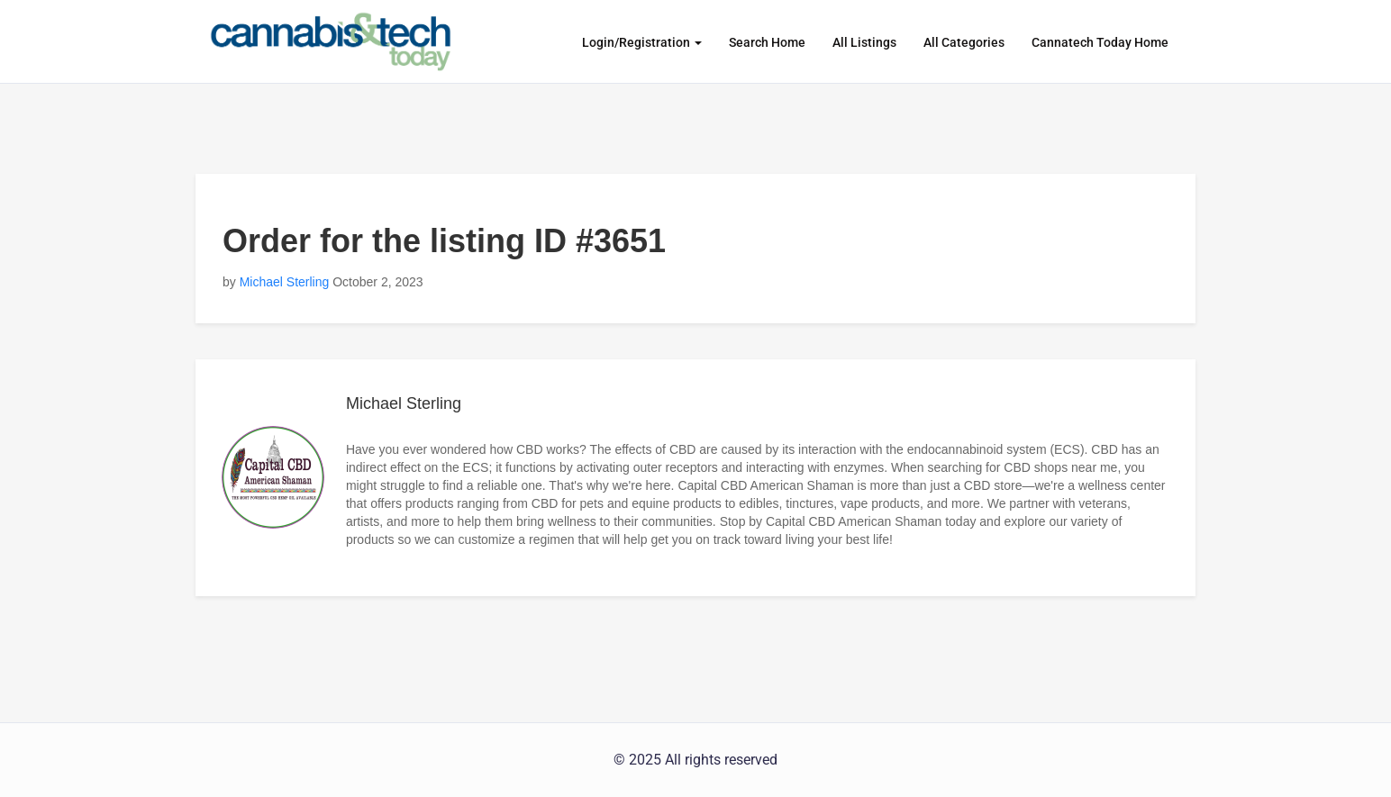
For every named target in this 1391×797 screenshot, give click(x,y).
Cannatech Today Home (1100, 42)
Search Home (767, 42)
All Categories (964, 42)
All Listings (864, 42)
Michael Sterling (285, 282)
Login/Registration (642, 42)
